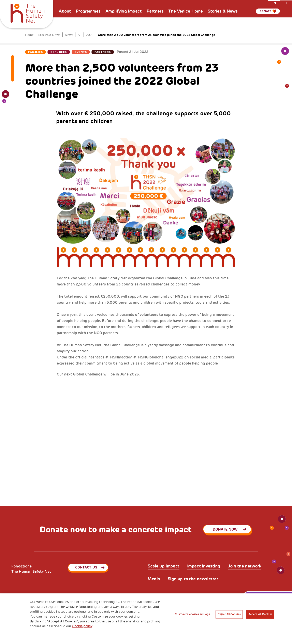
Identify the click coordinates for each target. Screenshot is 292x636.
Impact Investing (203, 566)
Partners (155, 11)
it (286, 3)
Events (81, 52)
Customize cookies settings (192, 614)
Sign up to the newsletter (193, 578)
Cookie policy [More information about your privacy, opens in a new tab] (82, 626)
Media (154, 578)
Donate (265, 11)
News (69, 35)
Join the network (244, 566)
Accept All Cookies (260, 614)
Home (29, 35)
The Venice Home (185, 11)
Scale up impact (163, 566)
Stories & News (223, 11)
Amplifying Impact (123, 11)
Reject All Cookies (229, 614)
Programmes (88, 11)
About (65, 11)
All (79, 35)
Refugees (58, 52)
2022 (89, 35)
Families (35, 52)
